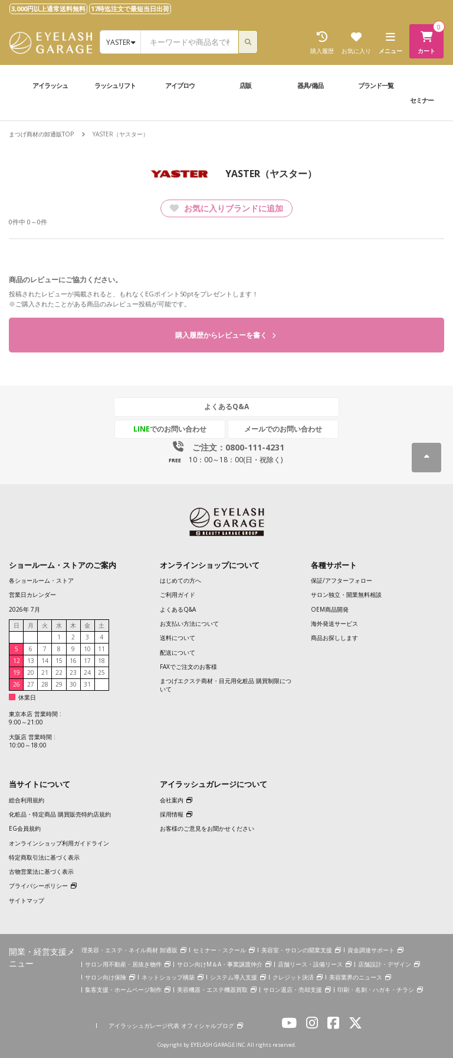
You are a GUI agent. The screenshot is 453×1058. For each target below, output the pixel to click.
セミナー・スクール (219, 950)
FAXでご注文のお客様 (188, 666)
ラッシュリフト (115, 85)
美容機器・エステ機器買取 (212, 990)
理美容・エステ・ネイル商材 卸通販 (129, 950)
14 (44, 661)
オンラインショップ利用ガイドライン (59, 843)
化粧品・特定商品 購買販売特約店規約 (60, 815)
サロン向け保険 (105, 977)
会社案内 (171, 800)
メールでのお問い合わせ (281, 429)
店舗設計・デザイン (384, 965)
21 (44, 672)
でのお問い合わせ (171, 429)
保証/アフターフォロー (341, 581)
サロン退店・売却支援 (292, 990)
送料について (177, 638)
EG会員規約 (25, 829)
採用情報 (171, 815)
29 (59, 684)
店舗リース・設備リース (310, 965)
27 (30, 684)
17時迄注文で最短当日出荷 (130, 8)
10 (87, 649)
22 (59, 672)
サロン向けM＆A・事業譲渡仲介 (219, 965)
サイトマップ (26, 900)
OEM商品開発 (330, 609)
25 (101, 672)
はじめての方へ (180, 581)
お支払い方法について (189, 623)
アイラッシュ (50, 85)
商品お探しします (334, 638)
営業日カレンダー (32, 595)
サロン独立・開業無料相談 (346, 595)
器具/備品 (310, 85)
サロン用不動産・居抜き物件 (123, 965)
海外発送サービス (334, 623)
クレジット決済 (293, 977)
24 (87, 672)
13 (30, 661)
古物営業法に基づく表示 (41, 872)
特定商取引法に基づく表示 (44, 857)
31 (87, 684)
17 (87, 661)
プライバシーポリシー (38, 886)
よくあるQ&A (226, 407)
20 (30, 672)
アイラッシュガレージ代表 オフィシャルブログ (171, 1025)
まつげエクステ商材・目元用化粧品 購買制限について (225, 685)
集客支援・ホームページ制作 (123, 990)
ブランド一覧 (375, 85)
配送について (177, 652)
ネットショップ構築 (168, 977)
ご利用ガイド (177, 595)
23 (73, 672)
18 (101, 661)
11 (101, 649)
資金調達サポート (371, 950)
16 (73, 661)
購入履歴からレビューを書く (225, 336)
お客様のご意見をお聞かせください (207, 829)
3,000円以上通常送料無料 (48, 8)
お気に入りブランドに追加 (226, 208)
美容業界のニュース (355, 977)
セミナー (422, 100)
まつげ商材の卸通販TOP (41, 134)
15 (59, 661)
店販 (245, 85)
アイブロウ (180, 85)
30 (73, 684)
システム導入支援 (233, 977)
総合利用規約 (26, 800)
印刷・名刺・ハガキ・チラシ (375, 990)
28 (44, 684)
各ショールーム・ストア (41, 581)
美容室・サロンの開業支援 (296, 950)
